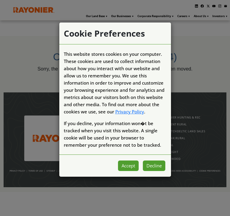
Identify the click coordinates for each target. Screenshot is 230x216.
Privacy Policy (129, 112)
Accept (128, 166)
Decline (154, 166)
